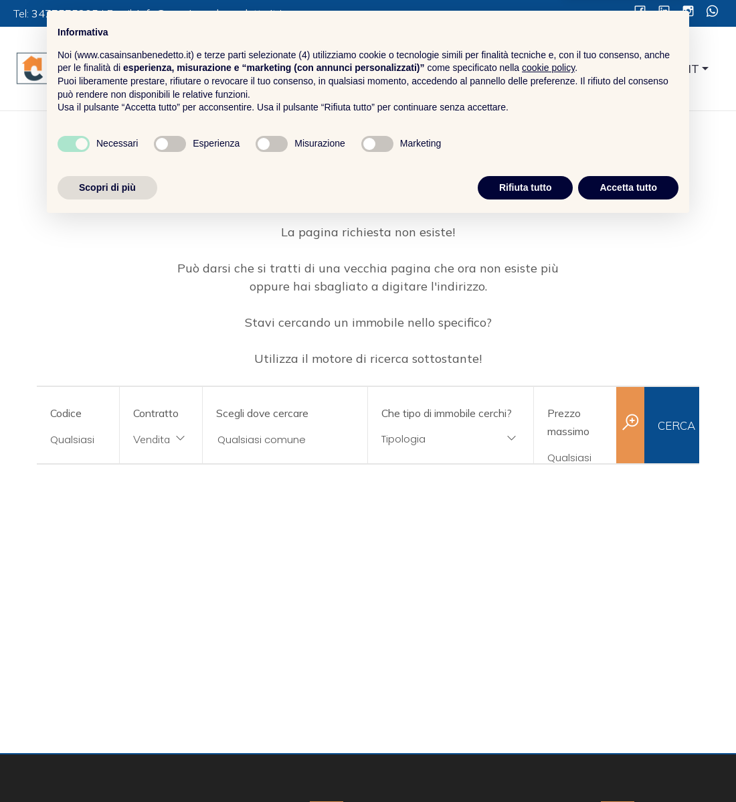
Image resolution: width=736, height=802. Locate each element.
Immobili (555, 69)
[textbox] (435, 438)
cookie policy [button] (548, 646)
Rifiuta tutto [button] (525, 765)
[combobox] (161, 440)
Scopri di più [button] (107, 765)
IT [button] (693, 69)
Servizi (493, 69)
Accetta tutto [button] (628, 765)
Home (362, 69)
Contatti (620, 69)
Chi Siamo (426, 69)
